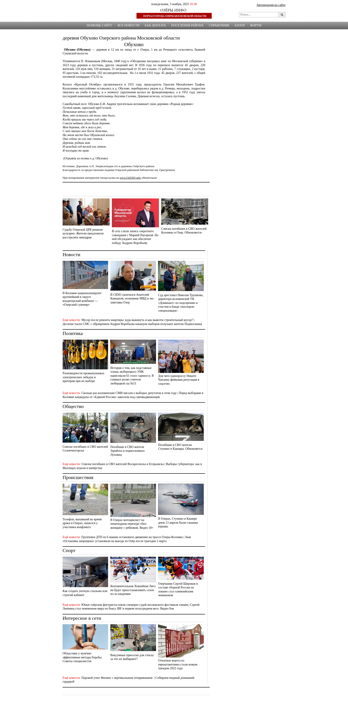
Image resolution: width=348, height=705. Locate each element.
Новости (71, 254)
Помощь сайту (99, 25)
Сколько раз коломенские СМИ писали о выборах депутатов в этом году (129, 393)
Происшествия (78, 477)
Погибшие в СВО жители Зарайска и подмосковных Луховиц (127, 450)
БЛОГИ (240, 25)
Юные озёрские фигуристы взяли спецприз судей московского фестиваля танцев (134, 604)
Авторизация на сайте (271, 5)
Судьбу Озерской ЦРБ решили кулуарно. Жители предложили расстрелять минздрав (83, 233)
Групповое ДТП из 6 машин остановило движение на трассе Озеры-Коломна (132, 537)
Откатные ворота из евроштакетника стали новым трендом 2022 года (177, 664)
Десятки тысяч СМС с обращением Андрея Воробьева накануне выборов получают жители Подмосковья (132, 324)
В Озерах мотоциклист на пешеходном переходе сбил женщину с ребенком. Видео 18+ (131, 523)
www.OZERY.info (130, 177)
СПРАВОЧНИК (219, 25)
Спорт (69, 550)
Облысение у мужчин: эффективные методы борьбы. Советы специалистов (82, 657)
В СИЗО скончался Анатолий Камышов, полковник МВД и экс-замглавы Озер (132, 298)
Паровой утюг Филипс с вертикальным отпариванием (117, 677)
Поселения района (187, 25)
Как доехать (155, 25)
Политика (73, 333)
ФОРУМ (255, 25)
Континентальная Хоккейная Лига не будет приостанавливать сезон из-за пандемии (132, 590)
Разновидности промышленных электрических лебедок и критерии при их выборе (83, 377)
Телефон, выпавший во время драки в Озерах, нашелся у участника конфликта (82, 523)
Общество (73, 406)
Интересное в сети (82, 618)
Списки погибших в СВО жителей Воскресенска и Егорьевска (122, 464)
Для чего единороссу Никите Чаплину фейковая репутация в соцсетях (178, 379)
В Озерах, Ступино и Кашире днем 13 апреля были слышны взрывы (178, 522)
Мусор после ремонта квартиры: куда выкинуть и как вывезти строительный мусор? (137, 320)
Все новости (129, 25)
